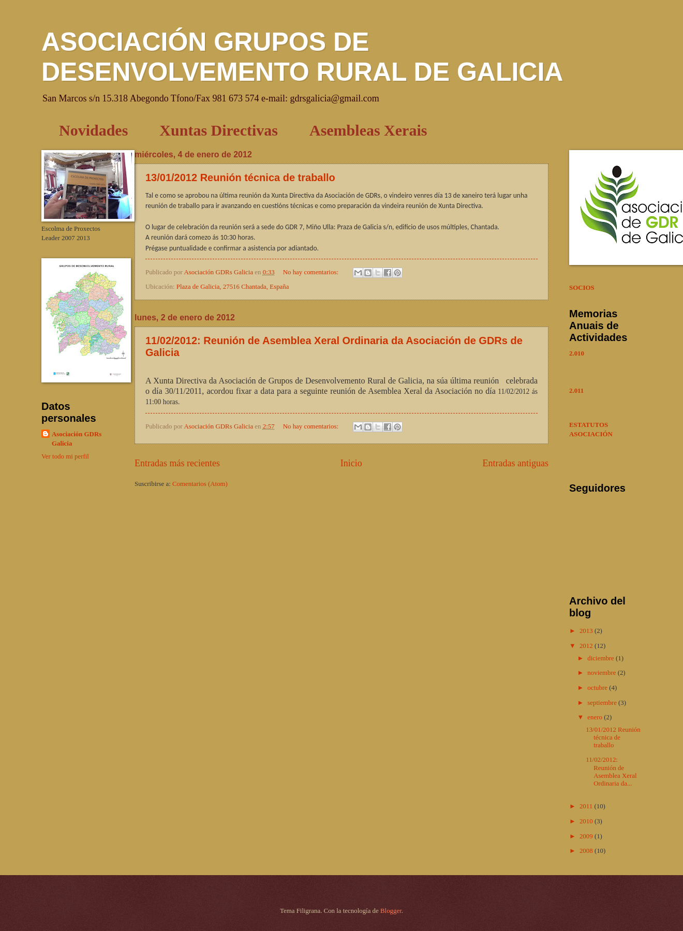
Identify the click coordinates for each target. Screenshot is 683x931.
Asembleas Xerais (368, 130)
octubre (598, 687)
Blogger (391, 910)
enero (595, 717)
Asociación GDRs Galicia (76, 439)
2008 (587, 850)
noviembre (602, 672)
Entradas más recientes (177, 463)
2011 (587, 806)
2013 (587, 630)
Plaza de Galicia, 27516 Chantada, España (232, 286)
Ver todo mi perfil (65, 456)
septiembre (602, 702)
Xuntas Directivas (218, 130)
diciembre (601, 658)
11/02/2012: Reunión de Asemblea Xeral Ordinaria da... (611, 771)
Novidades (93, 130)
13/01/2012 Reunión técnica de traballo (240, 177)
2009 (587, 836)
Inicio (351, 463)
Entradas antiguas (515, 463)
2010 (587, 821)
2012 (587, 645)
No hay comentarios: (311, 272)
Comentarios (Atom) (200, 483)
